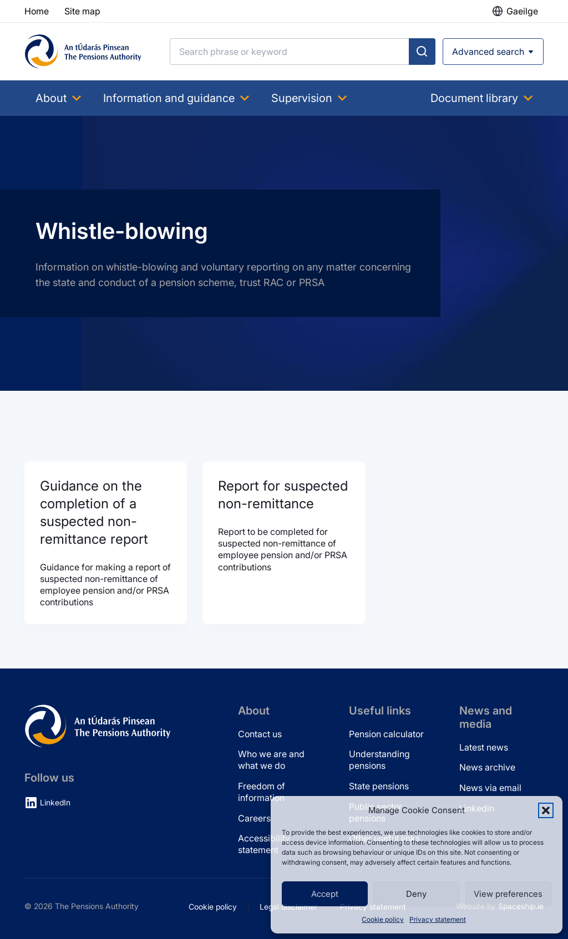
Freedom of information (261, 791)
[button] (545, 810)
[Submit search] (422, 51)
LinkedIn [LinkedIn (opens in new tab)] (55, 802)
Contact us (260, 733)
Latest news (483, 747)
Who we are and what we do (271, 759)
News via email (490, 787)
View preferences (508, 894)
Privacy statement (437, 919)
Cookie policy (383, 919)
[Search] (289, 51)
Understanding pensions (379, 759)
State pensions (379, 786)
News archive (487, 767)
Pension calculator (386, 733)
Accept (324, 894)
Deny (416, 894)
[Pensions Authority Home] (83, 51)
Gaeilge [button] (522, 11)
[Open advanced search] (493, 51)
